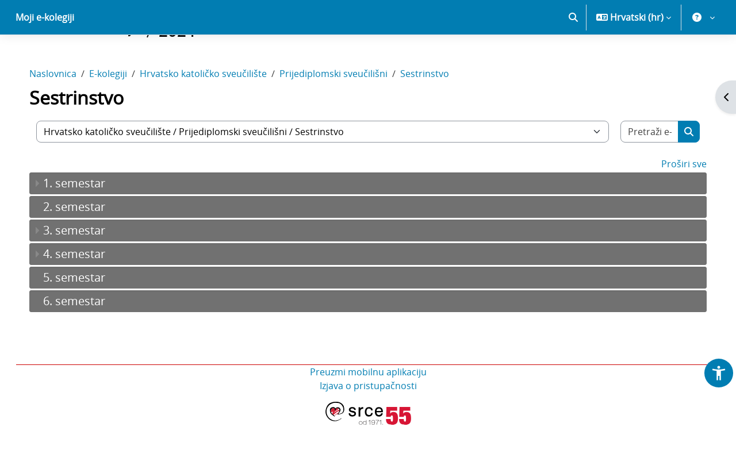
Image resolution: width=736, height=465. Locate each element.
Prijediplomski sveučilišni (345, 113)
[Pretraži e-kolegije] (640, 172)
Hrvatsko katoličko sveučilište (214, 113)
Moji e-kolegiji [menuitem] (45, 57)
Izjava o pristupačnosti (368, 426)
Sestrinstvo (436, 113)
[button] (573, 57)
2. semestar (86, 247)
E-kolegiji (120, 113)
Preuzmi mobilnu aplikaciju (368, 412)
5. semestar (86, 317)
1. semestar (86, 223)
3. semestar (86, 270)
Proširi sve (672, 204)
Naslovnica (64, 113)
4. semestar (86, 294)
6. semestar (86, 341)
